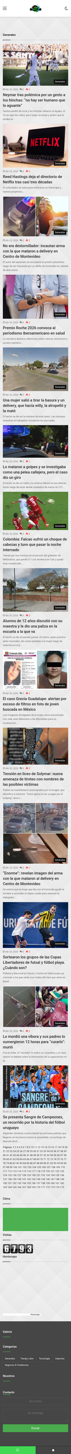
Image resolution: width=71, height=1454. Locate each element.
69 (38, 1159)
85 (28, 1163)
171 (43, 1187)
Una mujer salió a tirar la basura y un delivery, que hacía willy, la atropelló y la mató (34, 405)
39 (65, 1151)
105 (39, 1167)
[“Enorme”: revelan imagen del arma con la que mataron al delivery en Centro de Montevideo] (35, 833)
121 (53, 1171)
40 (4, 1155)
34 (48, 1151)
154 (24, 1183)
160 (53, 1183)
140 (19, 1179)
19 (62, 1147)
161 (57, 1183)
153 (19, 1183)
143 (33, 1179)
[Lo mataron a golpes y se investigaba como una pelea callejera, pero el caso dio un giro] (35, 441)
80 (11, 1163)
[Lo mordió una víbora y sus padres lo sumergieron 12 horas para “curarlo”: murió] (35, 1006)
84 (24, 1163)
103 (29, 1167)
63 (17, 1159)
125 (10, 1175)
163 (5, 1187)
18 (59, 1147)
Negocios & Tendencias (17, 1365)
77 (65, 1159)
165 (14, 1187)
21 (4, 1151)
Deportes (60, 1358)
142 (29, 1179)
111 (5, 1171)
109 (58, 1167)
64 (21, 1159)
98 (7, 1167)
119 (43, 1171)
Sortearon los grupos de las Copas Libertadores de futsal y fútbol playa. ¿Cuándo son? (34, 962)
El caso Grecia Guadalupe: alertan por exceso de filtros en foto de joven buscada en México (34, 704)
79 (7, 1163)
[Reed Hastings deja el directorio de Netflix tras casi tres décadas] (35, 145)
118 (38, 1171)
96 (65, 1163)
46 (24, 1155)
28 (28, 1151)
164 (10, 1187)
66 (28, 1159)
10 (32, 1147)
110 (63, 1167)
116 (29, 1171)
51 (41, 1155)
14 (45, 1147)
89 (41, 1163)
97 (4, 1167)
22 (7, 1151)
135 (57, 1175)
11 (35, 1147)
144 (38, 1179)
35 (51, 1151)
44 (17, 1155)
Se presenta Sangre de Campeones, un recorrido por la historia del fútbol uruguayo (34, 1122)
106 (44, 1167)
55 (55, 1155)
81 (14, 1163)
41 (7, 1155)
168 (29, 1187)
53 (48, 1155)
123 (62, 1171)
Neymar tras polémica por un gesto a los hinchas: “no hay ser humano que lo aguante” (34, 100)
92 (51, 1163)
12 (39, 1147)
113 (14, 1171)
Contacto (8, 1392)
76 (61, 1159)
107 (48, 1167)
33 (44, 1151)
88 (38, 1163)
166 (19, 1187)
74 (55, 1159)
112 (10, 1171)
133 (48, 1175)
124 (5, 1175)
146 (48, 1179)
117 (33, 1171)
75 (58, 1159)
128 (24, 1175)
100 (15, 1167)
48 (31, 1155)
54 (51, 1155)
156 (33, 1183)
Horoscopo (35, 1314)
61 (11, 1159)
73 (51, 1159)
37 (58, 1151)
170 (38, 1187)
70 (41, 1159)
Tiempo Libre (27, 1358)
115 (24, 1171)
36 (55, 1151)
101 (20, 1167)
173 (53, 1187)
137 (5, 1179)
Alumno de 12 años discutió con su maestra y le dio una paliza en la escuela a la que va (32, 626)
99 (11, 1167)
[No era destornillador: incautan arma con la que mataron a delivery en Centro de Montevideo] (35, 216)
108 (53, 1167)
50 (38, 1155)
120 (48, 1171)
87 (34, 1163)
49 (34, 1155)
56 (58, 1155)
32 (41, 1151)
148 (57, 1179)
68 (34, 1159)
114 (19, 1171)
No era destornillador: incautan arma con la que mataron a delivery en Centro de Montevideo (34, 251)
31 (38, 1151)
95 (61, 1163)
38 (61, 1151)
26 (21, 1151)
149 (62, 1179)
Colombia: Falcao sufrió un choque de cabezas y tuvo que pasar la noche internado (35, 544)
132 (43, 1175)
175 (62, 1187)
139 (14, 1179)
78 (4, 1163)
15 (49, 1147)
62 (14, 1159)
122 (57, 1171)
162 (62, 1183)
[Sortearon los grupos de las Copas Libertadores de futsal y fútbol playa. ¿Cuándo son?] (35, 925)
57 (61, 1155)
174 (57, 1187)
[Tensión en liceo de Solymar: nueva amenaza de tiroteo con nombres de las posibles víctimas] (35, 746)
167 (24, 1187)
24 (14, 1151)
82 (17, 1163)
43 (14, 1155)
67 (31, 1159)
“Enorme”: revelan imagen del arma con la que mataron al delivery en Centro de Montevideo (32, 878)
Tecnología (44, 1358)
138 (10, 1179)
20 (66, 1147)
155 (29, 1183)
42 (11, 1155)
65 (24, 1159)
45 (21, 1155)
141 (24, 1179)
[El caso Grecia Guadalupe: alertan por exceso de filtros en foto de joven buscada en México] (35, 670)
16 (52, 1147)
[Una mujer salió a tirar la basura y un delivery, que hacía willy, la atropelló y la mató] (35, 369)
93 (55, 1163)
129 (29, 1175)
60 (7, 1159)
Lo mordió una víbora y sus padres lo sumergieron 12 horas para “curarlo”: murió (34, 1041)
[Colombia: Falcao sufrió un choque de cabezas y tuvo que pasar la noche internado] (35, 511)
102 (25, 1167)
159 (48, 1183)
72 (48, 1159)
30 (34, 1151)
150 (5, 1183)
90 (44, 1163)
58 (65, 1155)
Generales (10, 1358)
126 (14, 1175)
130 (33, 1175)
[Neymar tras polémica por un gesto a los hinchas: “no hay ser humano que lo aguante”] (35, 65)
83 (21, 1163)
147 (53, 1179)
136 (62, 1175)
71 (44, 1159)
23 (11, 1151)
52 (44, 1155)
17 (56, 1147)
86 (31, 1163)
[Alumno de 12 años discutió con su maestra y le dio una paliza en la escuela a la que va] (35, 590)
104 (34, 1167)
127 (19, 1175)
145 (43, 1179)
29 (31, 1151)
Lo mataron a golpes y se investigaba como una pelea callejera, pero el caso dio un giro (35, 472)
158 (43, 1183)
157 (38, 1183)
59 (4, 1159)
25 (17, 1151)
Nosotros (9, 1376)
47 (28, 1155)
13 (42, 1147)
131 (38, 1175)
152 (14, 1183)
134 (53, 1175)
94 (58, 1163)
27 (24, 1151)
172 (48, 1187)
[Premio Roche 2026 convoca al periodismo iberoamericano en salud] (35, 297)
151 (10, 1183)
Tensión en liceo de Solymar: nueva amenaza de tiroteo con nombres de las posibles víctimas (33, 779)
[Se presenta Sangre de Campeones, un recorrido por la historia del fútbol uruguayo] (35, 1086)
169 (33, 1187)
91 (48, 1163)
